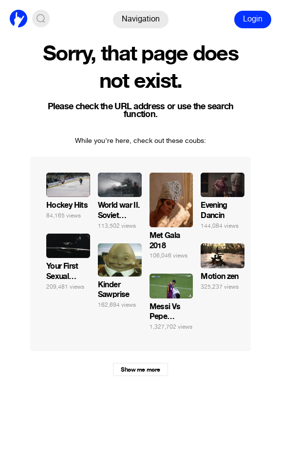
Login (252, 19)
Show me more (140, 370)
